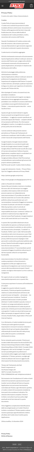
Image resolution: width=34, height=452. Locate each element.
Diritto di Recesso (6, 436)
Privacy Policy (5, 433)
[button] (2, 6)
